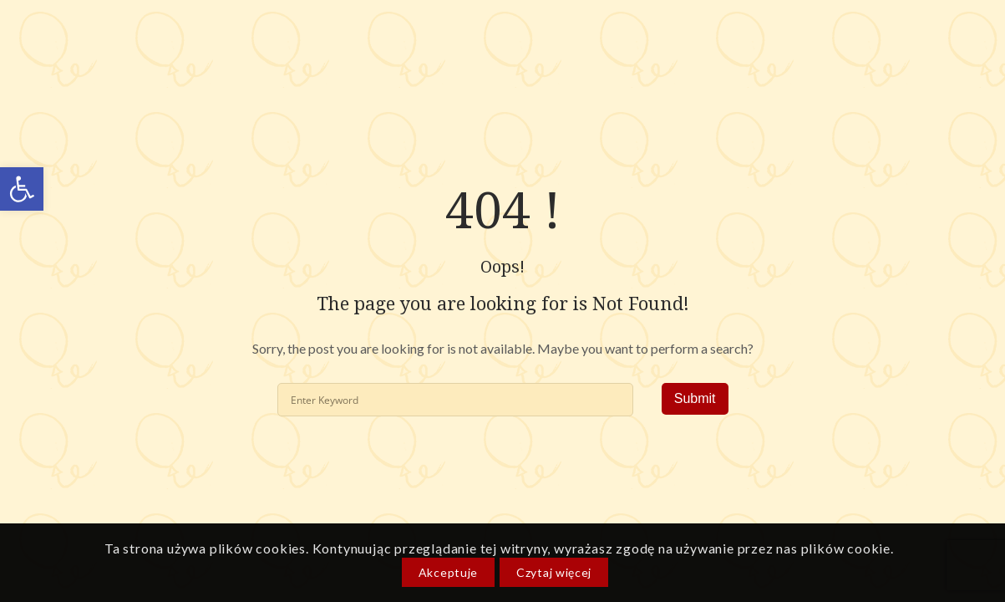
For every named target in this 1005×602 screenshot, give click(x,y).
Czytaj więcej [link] (553, 572)
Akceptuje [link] (448, 572)
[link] (21, 189)
